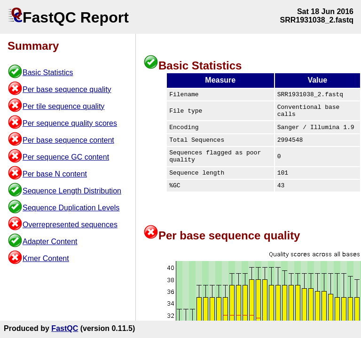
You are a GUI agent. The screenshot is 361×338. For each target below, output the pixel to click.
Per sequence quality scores (70, 123)
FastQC (64, 328)
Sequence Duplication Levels (71, 208)
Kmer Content (46, 258)
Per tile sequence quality (63, 106)
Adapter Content (50, 242)
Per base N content (55, 174)
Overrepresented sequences (70, 225)
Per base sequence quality (67, 89)
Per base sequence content (68, 140)
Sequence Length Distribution (72, 191)
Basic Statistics (48, 73)
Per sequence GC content (66, 157)
